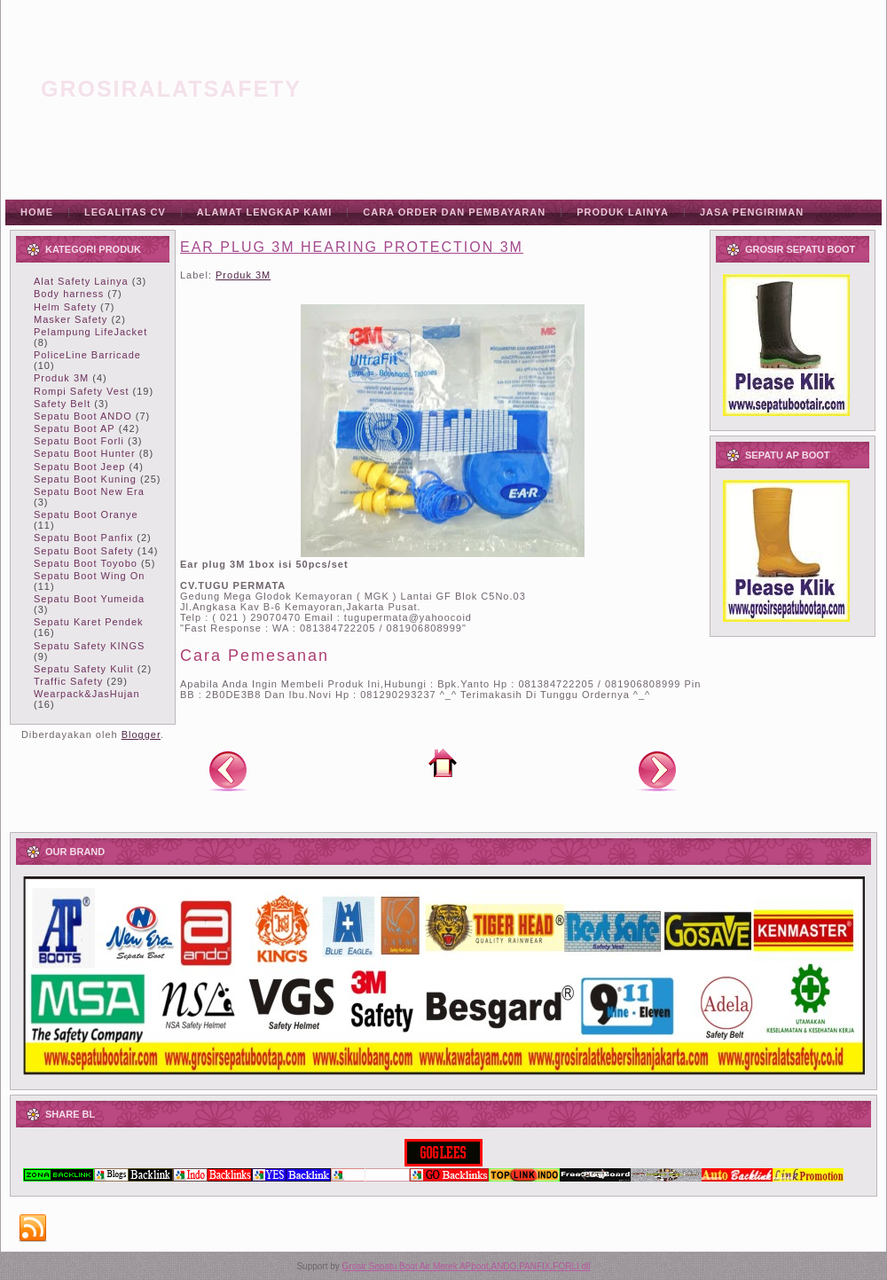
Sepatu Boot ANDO (83, 416)
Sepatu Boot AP (74, 428)
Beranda (442, 763)
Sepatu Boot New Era (89, 491)
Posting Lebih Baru (228, 770)
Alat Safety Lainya (81, 281)
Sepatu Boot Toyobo (85, 563)
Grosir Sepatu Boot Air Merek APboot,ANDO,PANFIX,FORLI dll (466, 1266)
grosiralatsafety (171, 88)
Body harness (69, 293)
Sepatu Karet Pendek (89, 621)
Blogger (141, 734)
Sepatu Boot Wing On (89, 575)
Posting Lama (657, 770)
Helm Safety (65, 307)
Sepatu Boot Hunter (85, 453)
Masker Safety (70, 319)
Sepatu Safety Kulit (84, 669)
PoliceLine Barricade (87, 354)
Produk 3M (61, 378)
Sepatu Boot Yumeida (89, 598)
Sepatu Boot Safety (84, 551)
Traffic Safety (68, 681)
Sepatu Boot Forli (79, 441)
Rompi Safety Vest (82, 391)
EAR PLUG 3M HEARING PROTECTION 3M (351, 247)
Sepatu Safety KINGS (89, 645)
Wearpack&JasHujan (87, 693)
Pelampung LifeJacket (90, 331)
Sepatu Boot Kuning (85, 479)
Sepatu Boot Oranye (86, 514)
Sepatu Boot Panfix (83, 537)
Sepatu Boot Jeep (79, 466)
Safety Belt (62, 403)
